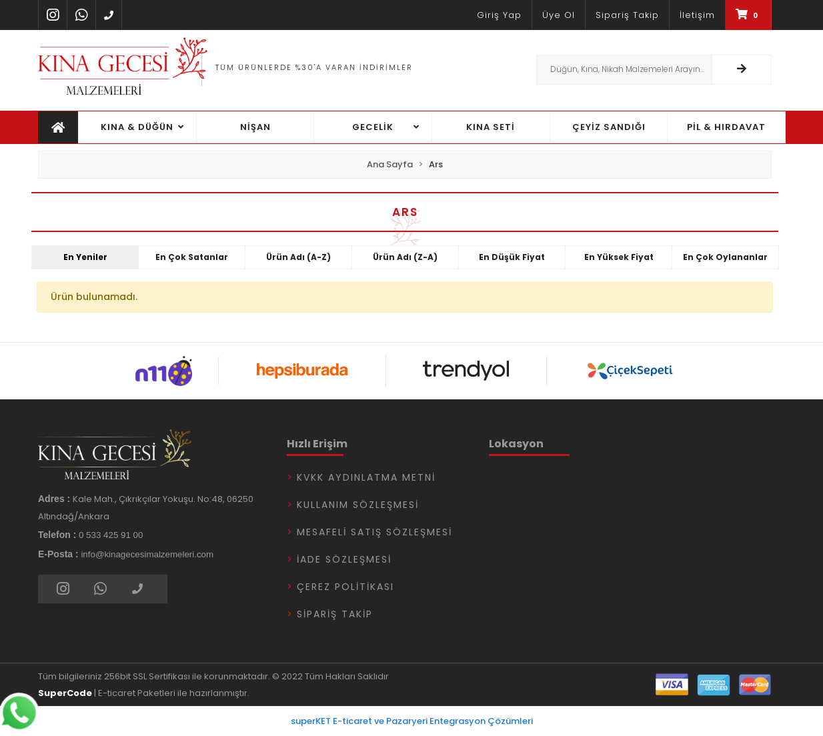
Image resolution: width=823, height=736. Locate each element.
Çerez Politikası (345, 586)
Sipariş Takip (335, 614)
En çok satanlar (191, 257)
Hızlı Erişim (317, 443)
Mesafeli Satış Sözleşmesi (374, 532)
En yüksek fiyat (619, 257)
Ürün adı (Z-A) (405, 257)
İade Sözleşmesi (344, 559)
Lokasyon (516, 443)
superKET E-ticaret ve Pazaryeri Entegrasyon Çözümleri (412, 721)
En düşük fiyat (512, 257)
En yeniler (85, 257)
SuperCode (65, 693)
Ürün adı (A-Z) (298, 257)
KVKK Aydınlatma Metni (366, 477)
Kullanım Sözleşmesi (358, 504)
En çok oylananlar (725, 257)
